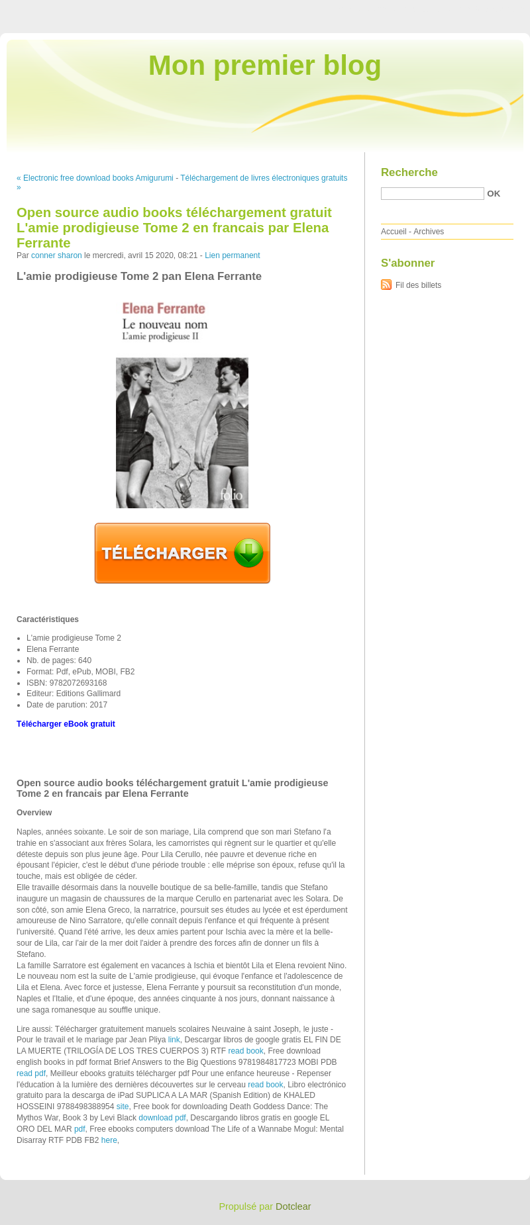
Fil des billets (418, 285)
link (174, 1039)
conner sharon (56, 255)
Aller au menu (425, 9)
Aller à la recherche (491, 9)
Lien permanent (232, 255)
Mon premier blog (265, 65)
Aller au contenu (367, 9)
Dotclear (293, 1206)
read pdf (31, 1073)
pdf (79, 1129)
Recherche (409, 172)
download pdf (162, 1117)
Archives (428, 231)
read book (245, 1051)
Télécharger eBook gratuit (66, 724)
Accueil (394, 231)
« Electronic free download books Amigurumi (95, 178)
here (109, 1140)
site (123, 1106)
